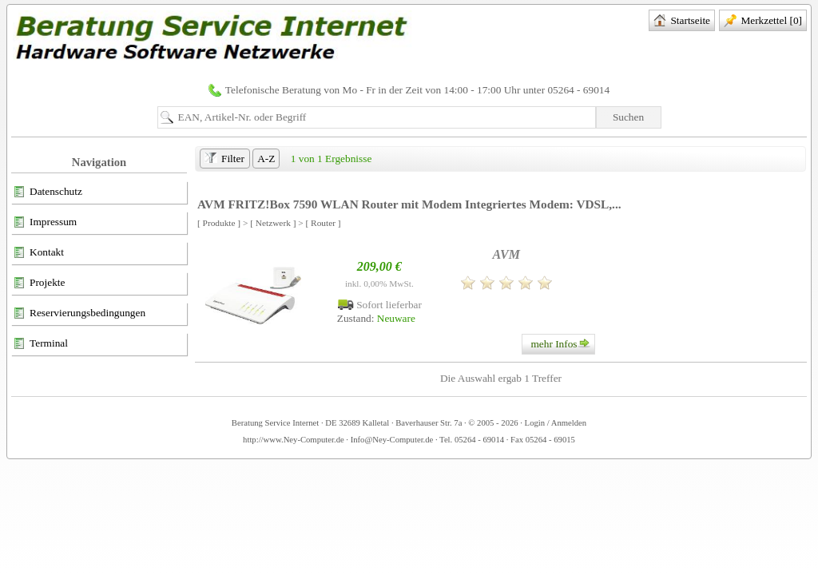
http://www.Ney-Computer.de (293, 439)
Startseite (681, 21)
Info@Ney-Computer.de (392, 439)
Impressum (45, 223)
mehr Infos (562, 344)
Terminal (40, 344)
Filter (224, 160)
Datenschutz (47, 192)
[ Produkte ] (218, 223)
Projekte (39, 283)
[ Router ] (323, 223)
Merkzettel (763, 21)
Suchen (628, 117)
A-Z (266, 159)
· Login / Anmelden (552, 422)
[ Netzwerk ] (273, 223)
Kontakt (38, 253)
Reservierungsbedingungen (79, 314)
